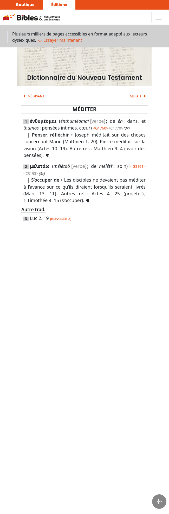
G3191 (137, 166)
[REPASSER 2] (60, 218)
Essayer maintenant (59, 40)
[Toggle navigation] (158, 17)
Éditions (59, 4)
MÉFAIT (139, 96)
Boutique (25, 4)
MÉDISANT (32, 96)
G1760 (100, 128)
